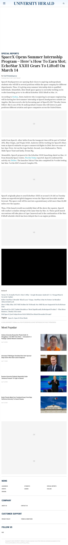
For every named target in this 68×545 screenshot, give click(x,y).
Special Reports (10, 53)
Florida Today (30, 158)
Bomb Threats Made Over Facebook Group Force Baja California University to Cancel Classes (16, 398)
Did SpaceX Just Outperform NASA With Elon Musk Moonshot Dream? (26, 314)
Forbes (15, 97)
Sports (4, 489)
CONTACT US (24, 505)
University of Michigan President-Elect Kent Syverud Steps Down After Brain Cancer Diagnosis (16, 356)
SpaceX (10, 318)
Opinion (4, 491)
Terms (7, 543)
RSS (3, 532)
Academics (5, 486)
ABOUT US (4, 505)
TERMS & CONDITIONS (27, 519)
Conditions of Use (15, 543)
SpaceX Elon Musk (20, 318)
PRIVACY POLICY (6, 519)
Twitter (13, 160)
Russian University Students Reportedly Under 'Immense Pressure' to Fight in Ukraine (14, 377)
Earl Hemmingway (10, 76)
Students (27, 486)
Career (26, 489)
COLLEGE (49, 489)
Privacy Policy (25, 543)
